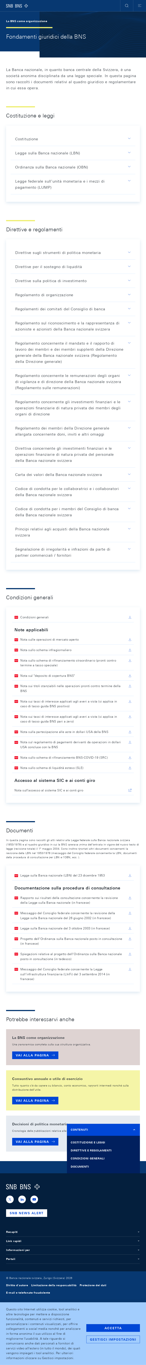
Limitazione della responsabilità (54, 1285)
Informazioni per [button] (73, 1250)
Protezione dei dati (93, 1285)
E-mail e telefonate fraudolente (28, 1292)
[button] (126, 5)
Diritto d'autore (17, 1285)
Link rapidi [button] (73, 1241)
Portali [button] (73, 1259)
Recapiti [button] (73, 1232)
